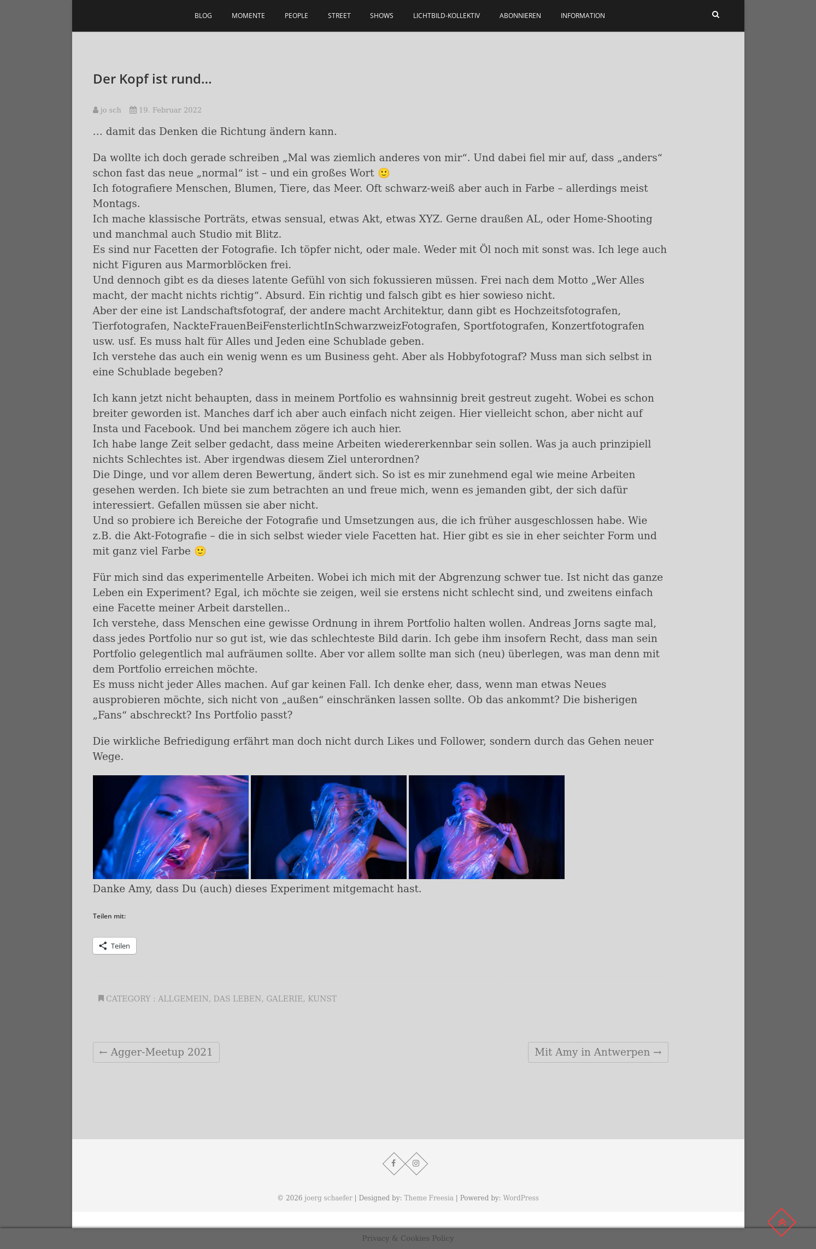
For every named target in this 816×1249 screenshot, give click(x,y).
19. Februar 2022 (166, 110)
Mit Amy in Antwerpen (598, 1052)
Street (339, 15)
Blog (203, 15)
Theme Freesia (429, 1198)
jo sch (107, 110)
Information (583, 15)
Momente (248, 15)
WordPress (520, 1198)
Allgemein (183, 998)
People (296, 15)
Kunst (322, 998)
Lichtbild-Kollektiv (446, 15)
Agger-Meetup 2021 (156, 1052)
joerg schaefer (328, 1198)
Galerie (284, 998)
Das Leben (238, 998)
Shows (382, 15)
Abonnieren (520, 15)
